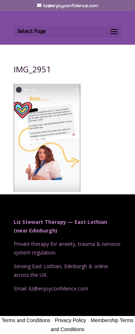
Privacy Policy (70, 320)
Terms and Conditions (25, 320)
